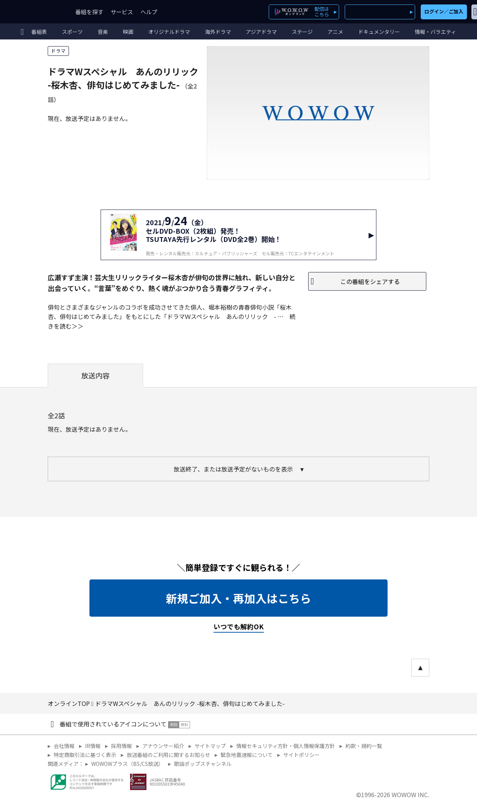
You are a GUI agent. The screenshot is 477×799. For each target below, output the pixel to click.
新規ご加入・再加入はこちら (238, 598)
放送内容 (95, 375)
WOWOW (33, 11)
